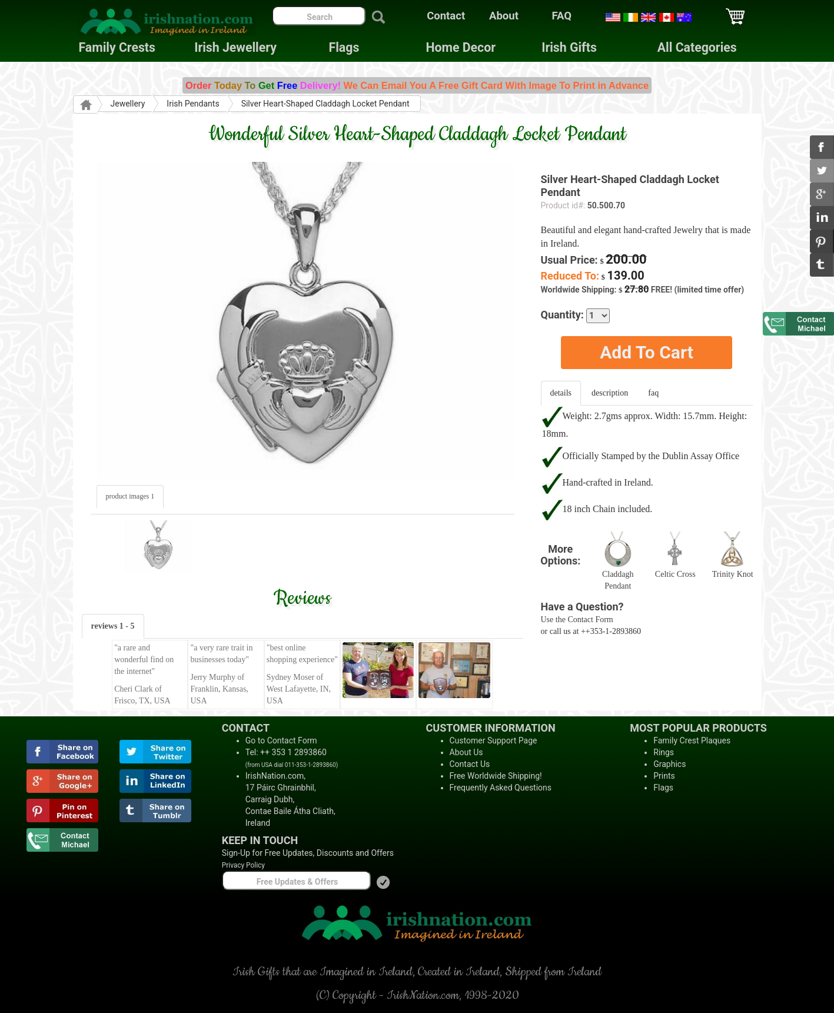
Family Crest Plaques (691, 740)
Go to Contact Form (281, 740)
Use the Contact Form (577, 619)
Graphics (669, 764)
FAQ (562, 15)
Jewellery (128, 103)
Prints (664, 775)
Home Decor (461, 47)
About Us (466, 752)
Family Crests (117, 47)
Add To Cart (646, 352)
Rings (663, 752)
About (504, 15)
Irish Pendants (193, 103)
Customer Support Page (493, 740)
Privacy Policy (243, 865)
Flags (335, 47)
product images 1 (130, 496)
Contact (446, 15)
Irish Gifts (569, 47)
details (561, 392)
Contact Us (470, 764)
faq (653, 392)
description (610, 392)
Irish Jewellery (235, 47)
